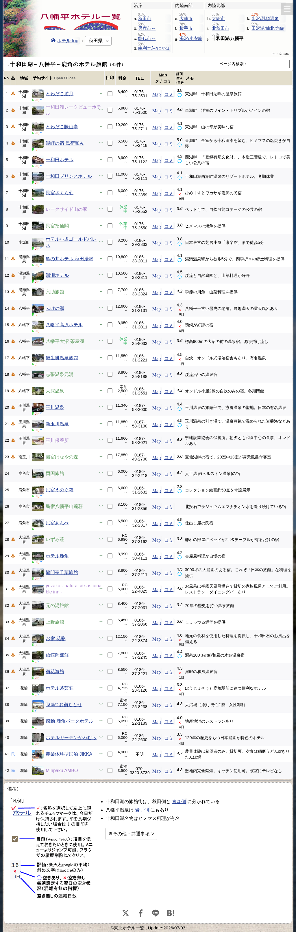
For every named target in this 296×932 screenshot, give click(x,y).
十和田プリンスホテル (69, 176)
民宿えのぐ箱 (59, 489)
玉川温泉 (55, 407)
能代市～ (147, 38)
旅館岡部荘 (57, 655)
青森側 (179, 801)
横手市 (186, 28)
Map (156, 94)
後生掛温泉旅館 (62, 357)
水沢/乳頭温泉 (265, 18)
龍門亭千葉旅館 (62, 572)
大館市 (218, 18)
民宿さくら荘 (59, 192)
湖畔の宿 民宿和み (65, 143)
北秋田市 (220, 28)
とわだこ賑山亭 (62, 126)
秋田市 (144, 18)
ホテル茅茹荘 (59, 688)
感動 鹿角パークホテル (69, 721)
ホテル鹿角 (57, 555)
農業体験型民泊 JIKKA (69, 754)
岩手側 (142, 809)
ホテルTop (64, 40)
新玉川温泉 (57, 423)
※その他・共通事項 (129, 833)
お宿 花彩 (55, 638)
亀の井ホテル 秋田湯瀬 (69, 258)
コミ (168, 94)
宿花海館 (55, 671)
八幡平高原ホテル (64, 324)
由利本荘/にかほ (154, 48)
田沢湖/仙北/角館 (267, 28)
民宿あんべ (57, 522)
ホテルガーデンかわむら (71, 737)
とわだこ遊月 (59, 93)
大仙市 (186, 18)
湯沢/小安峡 (191, 38)
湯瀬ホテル (57, 275)
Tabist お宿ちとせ (64, 704)
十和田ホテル (59, 159)
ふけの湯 (55, 308)
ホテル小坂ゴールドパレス (71, 242)
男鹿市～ (147, 28)
